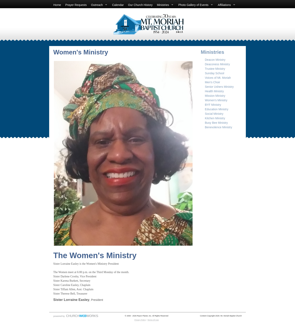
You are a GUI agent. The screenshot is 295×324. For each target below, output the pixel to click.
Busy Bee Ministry (216, 122)
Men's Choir (212, 82)
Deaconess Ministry (217, 64)
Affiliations (224, 5)
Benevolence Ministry (218, 127)
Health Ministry (214, 91)
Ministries (163, 5)
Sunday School (214, 73)
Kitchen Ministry (215, 118)
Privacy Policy (140, 320)
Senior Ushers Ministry (219, 86)
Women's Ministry (216, 100)
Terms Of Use (153, 320)
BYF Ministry (213, 104)
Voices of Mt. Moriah (218, 77)
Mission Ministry (215, 95)
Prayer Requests (76, 5)
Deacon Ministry (215, 59)
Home (57, 5)
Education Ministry (216, 109)
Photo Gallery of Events (193, 5)
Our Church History (140, 5)
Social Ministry (214, 113)
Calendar (118, 5)
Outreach (97, 5)
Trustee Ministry (215, 68)
